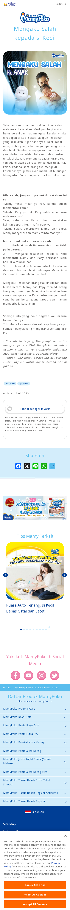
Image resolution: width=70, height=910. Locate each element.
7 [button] (39, 629)
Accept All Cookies (35, 906)
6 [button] (36, 629)
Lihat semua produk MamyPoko (33, 701)
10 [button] (49, 627)
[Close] (65, 837)
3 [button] (27, 629)
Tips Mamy (10, 383)
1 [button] (20, 629)
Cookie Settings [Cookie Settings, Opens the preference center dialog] (35, 886)
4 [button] (30, 629)
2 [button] (23, 629)
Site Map (9, 824)
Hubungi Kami (13, 831)
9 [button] (46, 629)
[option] (35, 578)
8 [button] (42, 629)
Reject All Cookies (35, 896)
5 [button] (33, 629)
